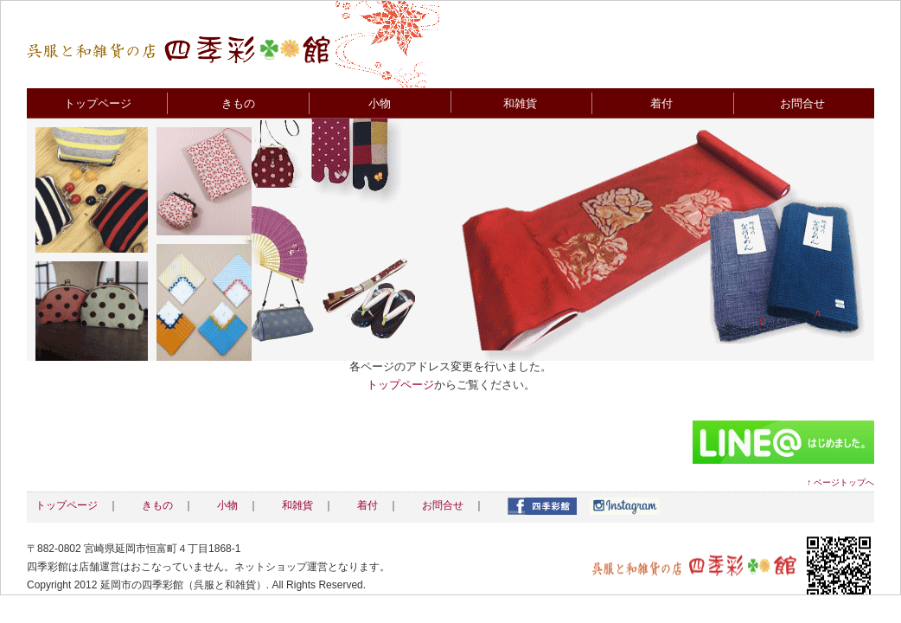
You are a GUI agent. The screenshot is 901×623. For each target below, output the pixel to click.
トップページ (97, 103)
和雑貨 (520, 103)
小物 (379, 103)
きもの (238, 103)
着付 (661, 103)
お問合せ (802, 103)
